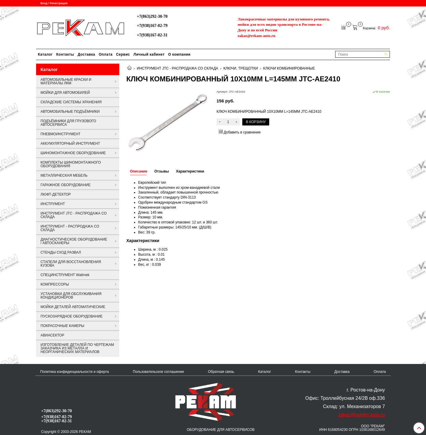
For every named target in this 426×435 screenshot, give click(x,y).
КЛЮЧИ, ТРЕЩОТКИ (240, 68)
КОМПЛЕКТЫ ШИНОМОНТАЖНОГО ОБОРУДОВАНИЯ (71, 164)
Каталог (45, 54)
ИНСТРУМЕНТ (53, 204)
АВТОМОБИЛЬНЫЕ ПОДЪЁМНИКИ (70, 111)
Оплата (105, 54)
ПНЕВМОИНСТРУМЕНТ (60, 134)
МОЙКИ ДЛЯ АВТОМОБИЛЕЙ (65, 93)
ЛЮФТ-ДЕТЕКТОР (56, 194)
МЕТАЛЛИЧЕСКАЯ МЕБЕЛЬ (64, 175)
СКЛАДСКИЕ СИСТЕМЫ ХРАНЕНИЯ (71, 102)
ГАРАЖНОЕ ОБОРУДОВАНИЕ (66, 185)
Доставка (86, 54)
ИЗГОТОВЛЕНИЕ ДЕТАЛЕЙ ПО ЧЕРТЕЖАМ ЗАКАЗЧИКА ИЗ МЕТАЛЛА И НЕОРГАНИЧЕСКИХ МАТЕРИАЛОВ (77, 348)
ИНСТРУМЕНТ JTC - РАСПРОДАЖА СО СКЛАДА (177, 68)
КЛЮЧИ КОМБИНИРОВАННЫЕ (289, 68)
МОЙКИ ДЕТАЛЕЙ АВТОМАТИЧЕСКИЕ (73, 307)
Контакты (65, 54)
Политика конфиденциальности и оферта (74, 372)
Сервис (123, 54)
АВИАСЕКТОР (52, 335)
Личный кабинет (148, 54)
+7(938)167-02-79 (152, 25)
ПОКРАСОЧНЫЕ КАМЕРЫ (62, 326)
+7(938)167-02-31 (152, 35)
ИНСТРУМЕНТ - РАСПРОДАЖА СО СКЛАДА (70, 228)
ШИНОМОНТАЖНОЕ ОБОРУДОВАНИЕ (73, 153)
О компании (179, 54)
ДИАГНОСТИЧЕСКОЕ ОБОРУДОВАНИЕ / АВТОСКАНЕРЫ (74, 241)
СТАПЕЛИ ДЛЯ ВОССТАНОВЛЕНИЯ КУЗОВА (71, 264)
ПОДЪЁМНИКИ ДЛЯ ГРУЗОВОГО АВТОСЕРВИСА (68, 123)
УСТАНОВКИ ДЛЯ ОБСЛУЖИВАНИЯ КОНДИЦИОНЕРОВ (71, 295)
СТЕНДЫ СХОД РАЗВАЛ (61, 252)
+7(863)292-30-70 (152, 16)
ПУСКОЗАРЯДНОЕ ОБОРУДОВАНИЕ (72, 316)
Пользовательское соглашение (158, 372)
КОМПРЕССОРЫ (55, 284)
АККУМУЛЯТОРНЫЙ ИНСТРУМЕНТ (70, 143)
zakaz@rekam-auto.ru (256, 35)
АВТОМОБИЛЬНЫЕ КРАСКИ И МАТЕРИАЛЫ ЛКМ (66, 81)
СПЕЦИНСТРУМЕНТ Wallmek (65, 275)
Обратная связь (221, 372)
